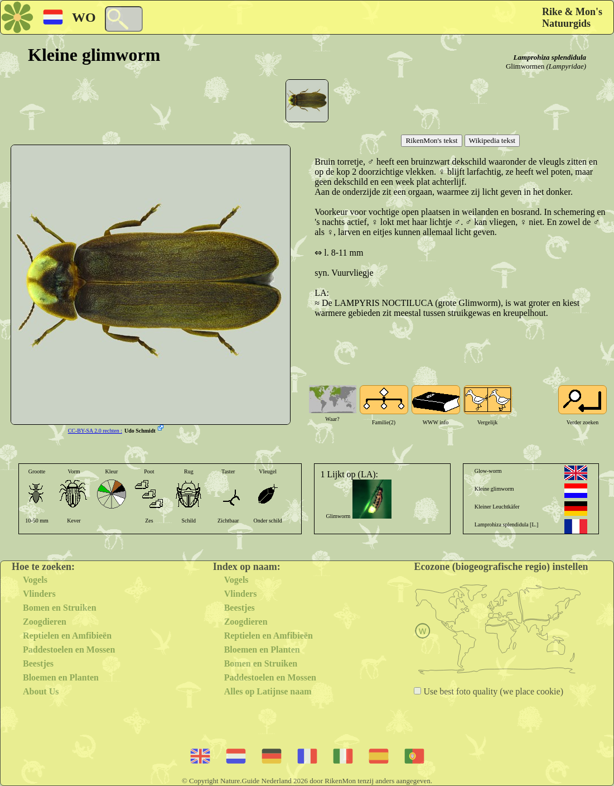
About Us (41, 691)
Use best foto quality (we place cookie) (492, 691)
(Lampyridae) (567, 66)
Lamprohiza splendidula (550, 57)
